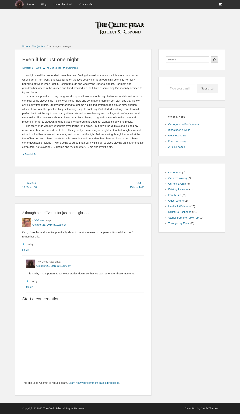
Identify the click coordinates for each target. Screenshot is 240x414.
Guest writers (176, 200)
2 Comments (71, 68)
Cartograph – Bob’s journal (183, 124)
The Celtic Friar (53, 68)
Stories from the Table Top (183, 217)
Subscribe (207, 88)
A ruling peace (176, 146)
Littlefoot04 (38, 220)
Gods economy (177, 135)
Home (30, 4)
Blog (44, 4)
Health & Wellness (179, 206)
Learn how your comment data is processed (93, 382)
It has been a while (179, 129)
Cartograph (174, 172)
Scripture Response (179, 211)
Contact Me (86, 4)
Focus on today (177, 141)
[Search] (214, 59)
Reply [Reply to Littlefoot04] (25, 249)
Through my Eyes (178, 223)
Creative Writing (177, 178)
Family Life (38, 46)
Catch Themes (209, 408)
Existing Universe (178, 189)
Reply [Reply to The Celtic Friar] (29, 286)
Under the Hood (63, 4)
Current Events (177, 183)
